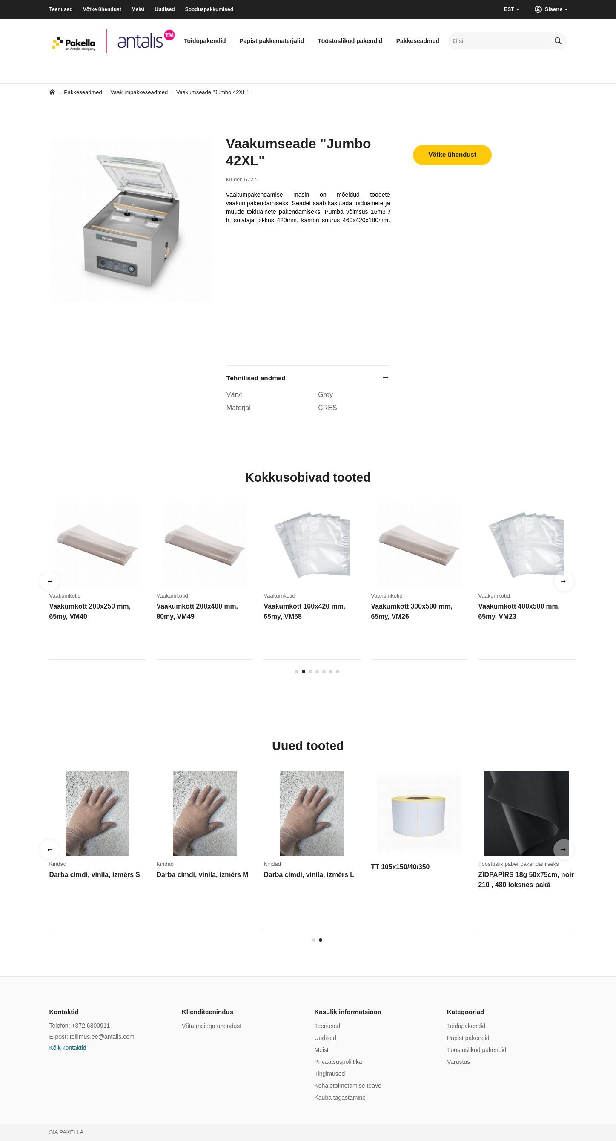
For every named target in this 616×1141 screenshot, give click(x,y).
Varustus (458, 1061)
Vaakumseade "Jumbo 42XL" (212, 92)
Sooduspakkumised (209, 9)
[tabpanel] (103, 584)
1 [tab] (296, 671)
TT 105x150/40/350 (399, 867)
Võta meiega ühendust (211, 1026)
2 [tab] (303, 671)
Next (564, 581)
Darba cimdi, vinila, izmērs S (92, 874)
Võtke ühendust (102, 9)
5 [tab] (324, 671)
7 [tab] (337, 671)
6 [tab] (330, 671)
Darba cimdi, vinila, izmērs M (200, 874)
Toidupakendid (205, 40)
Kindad (57, 864)
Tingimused (330, 1073)
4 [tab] (317, 671)
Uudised (165, 9)
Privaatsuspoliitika (338, 1061)
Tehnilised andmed (256, 378)
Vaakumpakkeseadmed (139, 92)
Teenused (61, 9)
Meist (138, 9)
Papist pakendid (468, 1038)
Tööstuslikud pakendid (350, 40)
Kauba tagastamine (340, 1097)
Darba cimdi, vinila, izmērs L (307, 874)
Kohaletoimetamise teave (348, 1085)
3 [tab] (310, 671)
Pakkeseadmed (417, 40)
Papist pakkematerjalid (271, 40)
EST (509, 9)
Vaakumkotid (65, 595)
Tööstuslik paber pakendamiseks (518, 864)
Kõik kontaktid (67, 1047)
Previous (49, 581)
